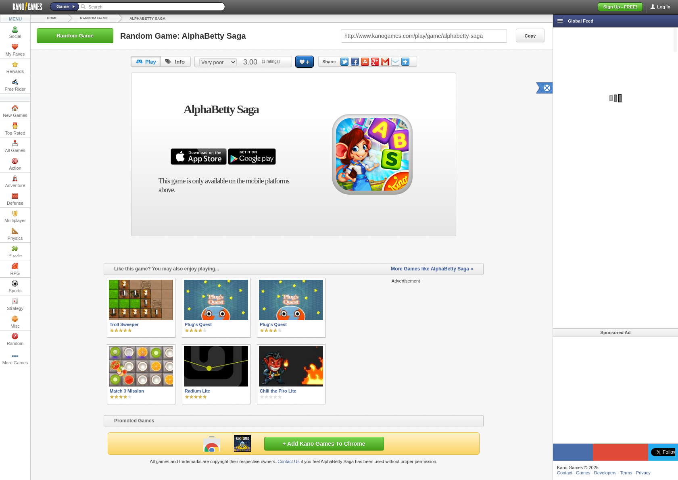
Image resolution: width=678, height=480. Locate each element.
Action (15, 164)
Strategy (15, 304)
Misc (15, 322)
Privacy (643, 472)
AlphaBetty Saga (147, 19)
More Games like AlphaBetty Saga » (432, 269)
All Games (15, 146)
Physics (15, 234)
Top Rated (15, 129)
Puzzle (15, 251)
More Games (15, 358)
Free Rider (15, 85)
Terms (626, 472)
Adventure (15, 181)
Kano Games (24, 7)
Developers (605, 472)
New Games (15, 111)
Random (15, 339)
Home (52, 18)
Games (583, 472)
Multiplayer (15, 216)
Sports (15, 286)
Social (15, 32)
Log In (663, 6)
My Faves (15, 50)
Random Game (94, 18)
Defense (15, 199)
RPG (15, 269)
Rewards (15, 67)
